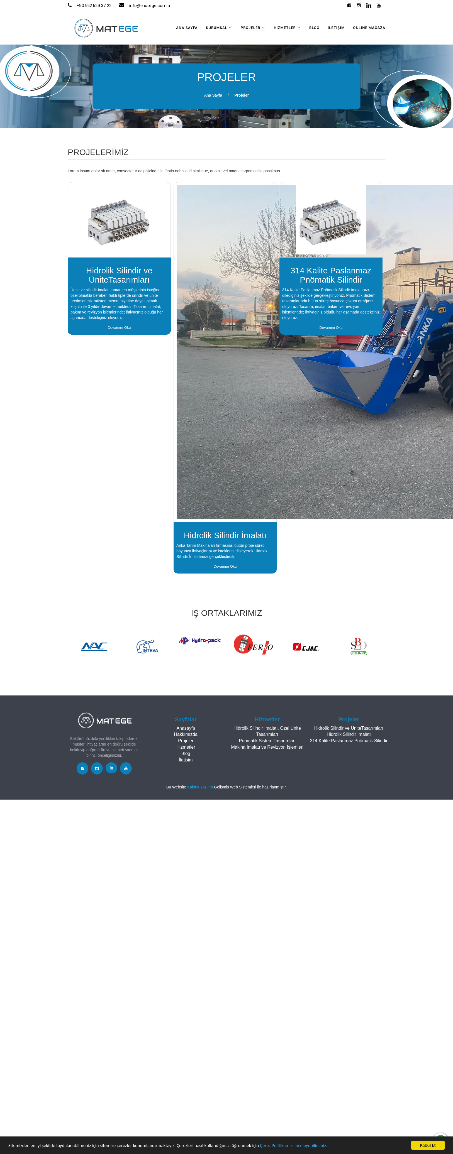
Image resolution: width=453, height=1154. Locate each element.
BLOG (314, 28)
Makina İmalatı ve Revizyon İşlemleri (267, 747)
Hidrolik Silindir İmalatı (349, 734)
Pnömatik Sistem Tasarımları (267, 740)
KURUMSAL (219, 28)
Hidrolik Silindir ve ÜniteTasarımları (348, 728)
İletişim (186, 760)
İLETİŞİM (336, 28)
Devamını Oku (119, 327)
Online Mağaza (369, 28)
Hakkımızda (186, 734)
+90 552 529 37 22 (94, 5)
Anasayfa (185, 728)
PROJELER (253, 28)
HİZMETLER (287, 28)
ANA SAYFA (187, 28)
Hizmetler (185, 747)
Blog (185, 753)
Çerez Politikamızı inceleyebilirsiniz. (293, 1145)
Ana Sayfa (213, 95)
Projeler (241, 95)
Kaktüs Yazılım (200, 787)
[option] (94, 646)
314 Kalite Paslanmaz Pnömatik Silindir (349, 740)
